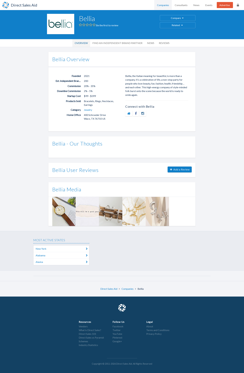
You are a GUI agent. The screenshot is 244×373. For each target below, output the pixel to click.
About (149, 326)
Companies (163, 5)
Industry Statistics (88, 344)
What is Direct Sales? (90, 330)
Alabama (62, 255)
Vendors (83, 326)
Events (208, 5)
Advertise (224, 5)
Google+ (117, 341)
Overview (81, 42)
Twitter (117, 330)
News (196, 5)
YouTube (117, 333)
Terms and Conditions (157, 330)
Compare (178, 17)
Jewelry (88, 109)
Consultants (181, 5)
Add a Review (180, 169)
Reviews (164, 42)
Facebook (118, 326)
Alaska (62, 262)
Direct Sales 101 (87, 333)
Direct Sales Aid (109, 288)
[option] (64, 211)
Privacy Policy (154, 333)
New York (62, 248)
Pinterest (117, 337)
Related (178, 25)
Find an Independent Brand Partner (117, 42)
